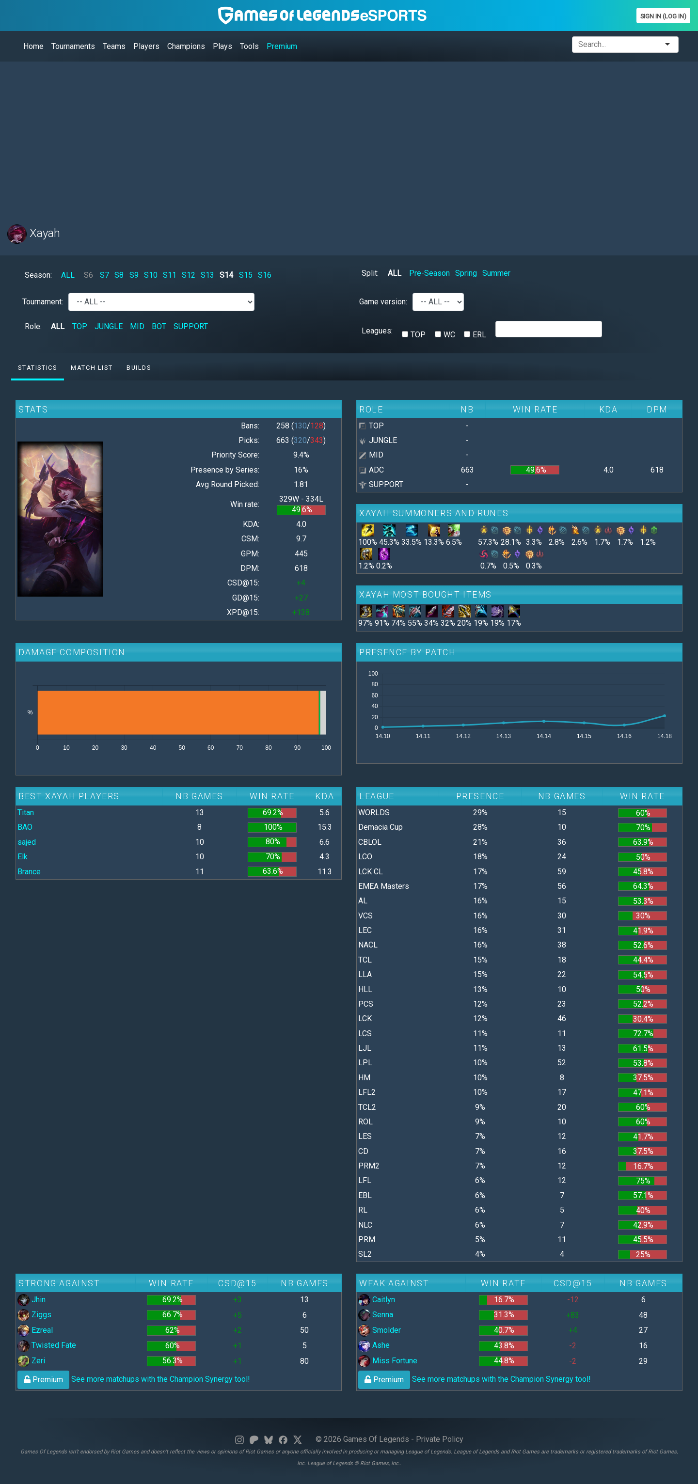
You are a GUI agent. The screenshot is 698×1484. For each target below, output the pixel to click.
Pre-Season (429, 273)
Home (33, 46)
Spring (466, 273)
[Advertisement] (298, 137)
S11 (169, 275)
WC (449, 334)
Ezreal (35, 1330)
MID (137, 326)
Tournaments (73, 46)
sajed (26, 842)
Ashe (374, 1345)
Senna (375, 1314)
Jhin (31, 1299)
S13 (207, 275)
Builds (139, 367)
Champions (186, 46)
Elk (22, 856)
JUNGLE (109, 326)
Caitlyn (376, 1299)
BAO (24, 827)
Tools (249, 46)
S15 (246, 275)
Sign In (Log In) (663, 16)
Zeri (31, 1360)
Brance (29, 871)
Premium (282, 46)
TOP (79, 326)
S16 (264, 275)
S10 (151, 275)
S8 (119, 275)
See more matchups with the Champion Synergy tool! (133, 1379)
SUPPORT (191, 326)
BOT (159, 326)
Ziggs (34, 1314)
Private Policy (439, 1439)
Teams (114, 46)
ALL (68, 275)
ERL (479, 334)
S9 (134, 275)
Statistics (37, 367)
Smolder (379, 1330)
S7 (104, 275)
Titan (25, 812)
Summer (496, 273)
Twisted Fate (46, 1345)
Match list (91, 367)
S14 (226, 275)
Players (146, 46)
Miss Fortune (387, 1360)
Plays (222, 46)
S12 (188, 275)
